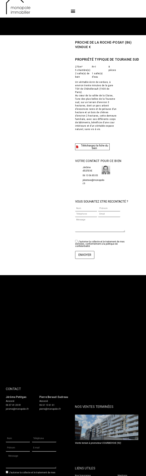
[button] (72, 11)
